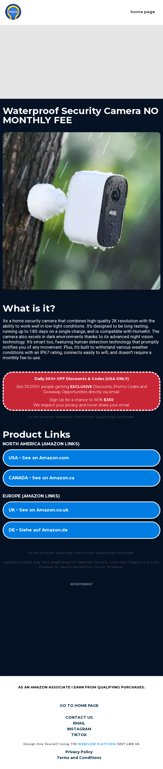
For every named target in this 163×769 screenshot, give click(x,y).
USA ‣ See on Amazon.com (39, 457)
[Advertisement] (81, 62)
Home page (143, 11)
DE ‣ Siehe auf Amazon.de (38, 530)
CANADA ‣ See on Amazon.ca (41, 477)
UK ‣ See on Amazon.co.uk (38, 509)
